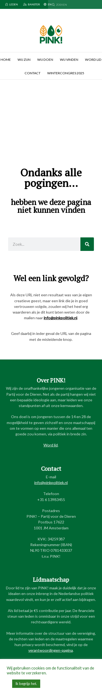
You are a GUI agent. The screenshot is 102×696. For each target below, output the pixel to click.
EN (48, 4)
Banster (31, 4)
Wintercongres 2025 (65, 73)
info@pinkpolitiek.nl (60, 317)
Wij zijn (24, 60)
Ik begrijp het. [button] (26, 683)
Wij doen (45, 60)
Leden (11, 4)
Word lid (50, 445)
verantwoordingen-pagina (50, 650)
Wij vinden (69, 60)
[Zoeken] (87, 244)
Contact (32, 73)
